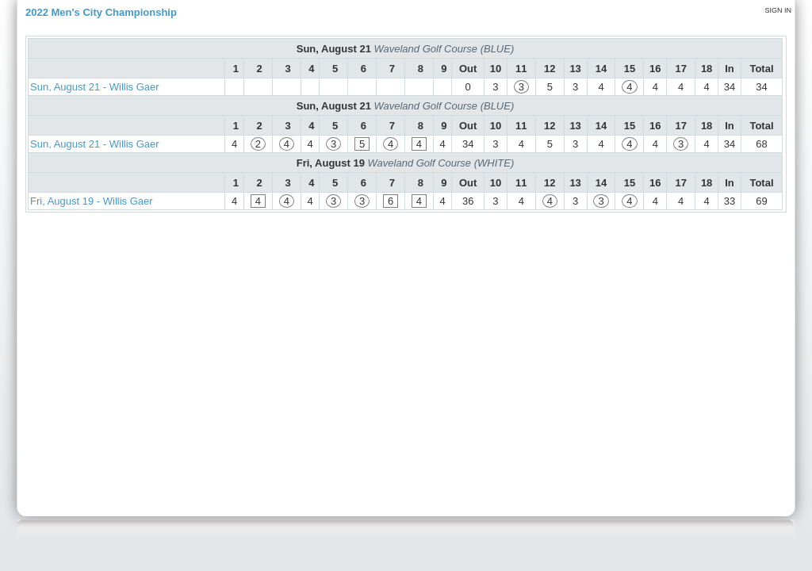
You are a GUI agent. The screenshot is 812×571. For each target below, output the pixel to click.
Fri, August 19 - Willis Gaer (91, 201)
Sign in (777, 10)
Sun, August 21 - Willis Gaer (94, 87)
